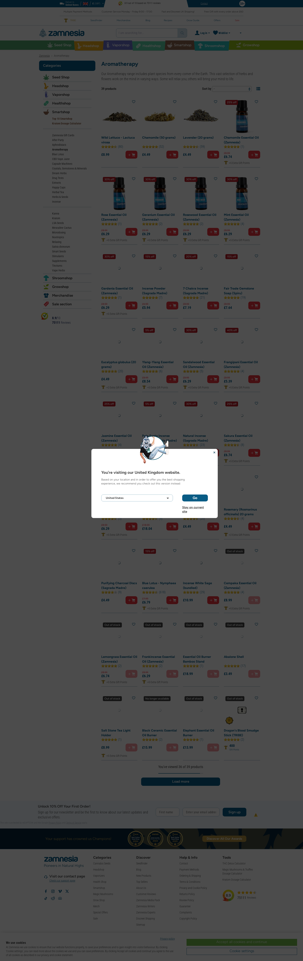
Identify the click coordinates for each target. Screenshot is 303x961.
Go (195, 498)
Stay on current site (193, 507)
